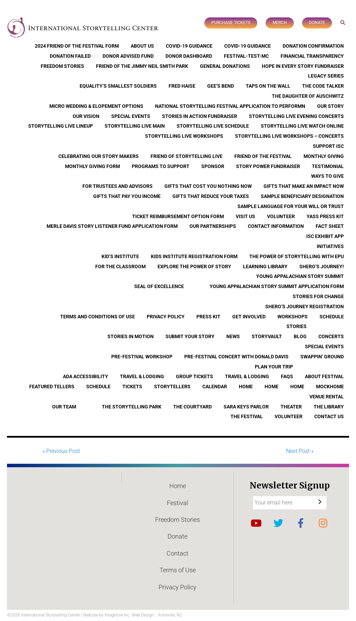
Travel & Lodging (142, 376)
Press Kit (208, 316)
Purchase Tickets (230, 22)
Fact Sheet (330, 226)
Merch (280, 22)
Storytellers (172, 386)
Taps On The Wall (268, 86)
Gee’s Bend (220, 86)
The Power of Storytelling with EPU (296, 256)
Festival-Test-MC (246, 56)
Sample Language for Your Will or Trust (290, 206)
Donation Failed (70, 56)
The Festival (246, 416)
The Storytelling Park (131, 406)
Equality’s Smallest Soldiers (118, 86)
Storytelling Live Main (135, 126)
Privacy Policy (166, 316)
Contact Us (329, 416)
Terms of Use (178, 570)
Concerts (331, 336)
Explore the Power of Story (194, 266)
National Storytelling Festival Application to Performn (230, 106)
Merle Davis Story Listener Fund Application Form (112, 226)
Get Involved (249, 316)
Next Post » (300, 451)
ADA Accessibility (85, 376)
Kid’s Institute (120, 256)
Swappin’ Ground (322, 356)
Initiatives (330, 246)
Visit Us (245, 216)
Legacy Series (326, 76)
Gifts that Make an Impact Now (304, 186)
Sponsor (212, 166)
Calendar (214, 386)
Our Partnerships (212, 226)
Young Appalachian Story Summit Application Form (277, 286)
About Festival (324, 376)
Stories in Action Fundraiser (199, 116)
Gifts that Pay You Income (127, 196)
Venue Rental (326, 396)
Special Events (130, 116)
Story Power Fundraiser (268, 166)
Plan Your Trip (274, 366)
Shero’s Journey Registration (304, 306)
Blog (300, 336)
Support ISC (328, 146)
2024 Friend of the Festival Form (77, 46)
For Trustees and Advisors (117, 186)
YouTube (256, 523)
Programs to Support (160, 166)
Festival (177, 503)
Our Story (330, 106)
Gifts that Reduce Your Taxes (210, 196)
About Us (142, 46)
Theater (291, 406)
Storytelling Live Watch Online (302, 126)
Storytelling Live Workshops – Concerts (289, 136)
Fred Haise (182, 86)
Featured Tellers (51, 386)
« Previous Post (61, 451)
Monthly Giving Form (92, 166)
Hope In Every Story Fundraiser (303, 66)
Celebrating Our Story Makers (98, 156)
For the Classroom (120, 266)
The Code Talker (323, 86)
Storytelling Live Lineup (60, 126)
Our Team (64, 406)
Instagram (323, 523)
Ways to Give (327, 176)
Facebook (301, 523)
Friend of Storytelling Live (186, 156)
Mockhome (330, 386)
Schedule (331, 316)
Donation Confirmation (313, 46)
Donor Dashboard (188, 56)
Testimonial (328, 166)
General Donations (225, 66)
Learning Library (265, 266)
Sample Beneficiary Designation (302, 196)
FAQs (287, 376)
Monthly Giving (324, 156)
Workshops (292, 316)
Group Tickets (194, 376)
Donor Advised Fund (128, 56)
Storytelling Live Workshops (184, 136)
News (233, 336)
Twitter (278, 523)
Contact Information (276, 226)
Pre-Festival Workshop (141, 356)
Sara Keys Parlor (246, 406)
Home (246, 386)
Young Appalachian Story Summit (300, 276)
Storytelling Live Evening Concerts (296, 116)
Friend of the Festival (263, 156)
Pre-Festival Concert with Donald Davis (236, 356)
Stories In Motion (130, 336)
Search (343, 22)
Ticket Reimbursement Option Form (178, 216)
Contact (177, 553)
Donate (317, 22)
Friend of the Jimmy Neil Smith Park (142, 66)
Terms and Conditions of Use (97, 316)
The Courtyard (192, 406)
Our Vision (86, 116)
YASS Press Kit (325, 216)
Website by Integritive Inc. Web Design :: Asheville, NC (133, 615)
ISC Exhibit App (325, 236)
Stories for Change (318, 296)
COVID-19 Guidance (189, 46)
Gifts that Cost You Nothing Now (208, 186)
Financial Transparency (312, 56)
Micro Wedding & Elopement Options (96, 106)
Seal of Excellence (159, 286)
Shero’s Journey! (321, 266)
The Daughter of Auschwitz (308, 96)
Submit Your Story (190, 336)
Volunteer (281, 216)
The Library (329, 406)
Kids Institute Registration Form (194, 256)
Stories (296, 326)
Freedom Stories (62, 66)
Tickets (132, 386)
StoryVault (267, 336)
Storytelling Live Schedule (213, 126)
